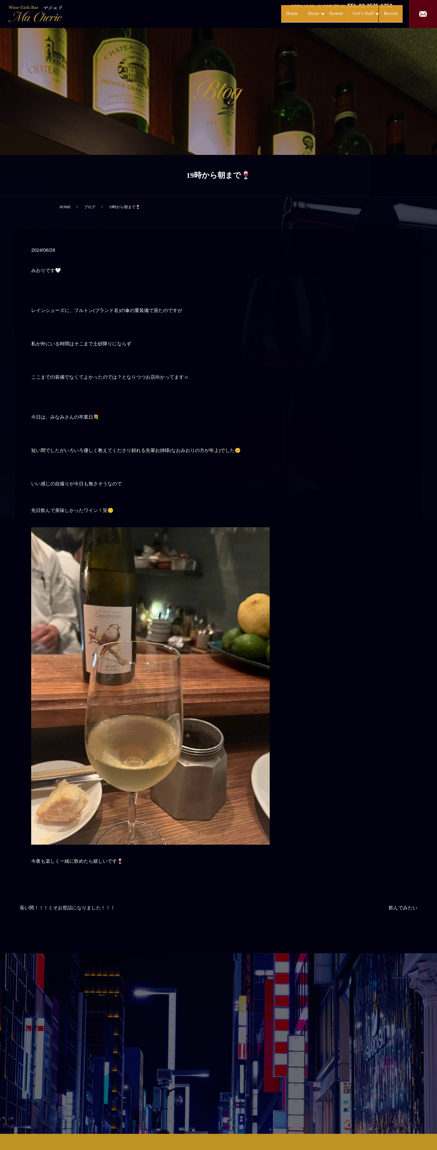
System (318, 13)
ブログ (89, 207)
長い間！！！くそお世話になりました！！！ (67, 907)
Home (265, 13)
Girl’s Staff (348, 13)
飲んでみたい (403, 907)
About (289, 13)
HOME (65, 207)
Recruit (384, 13)
